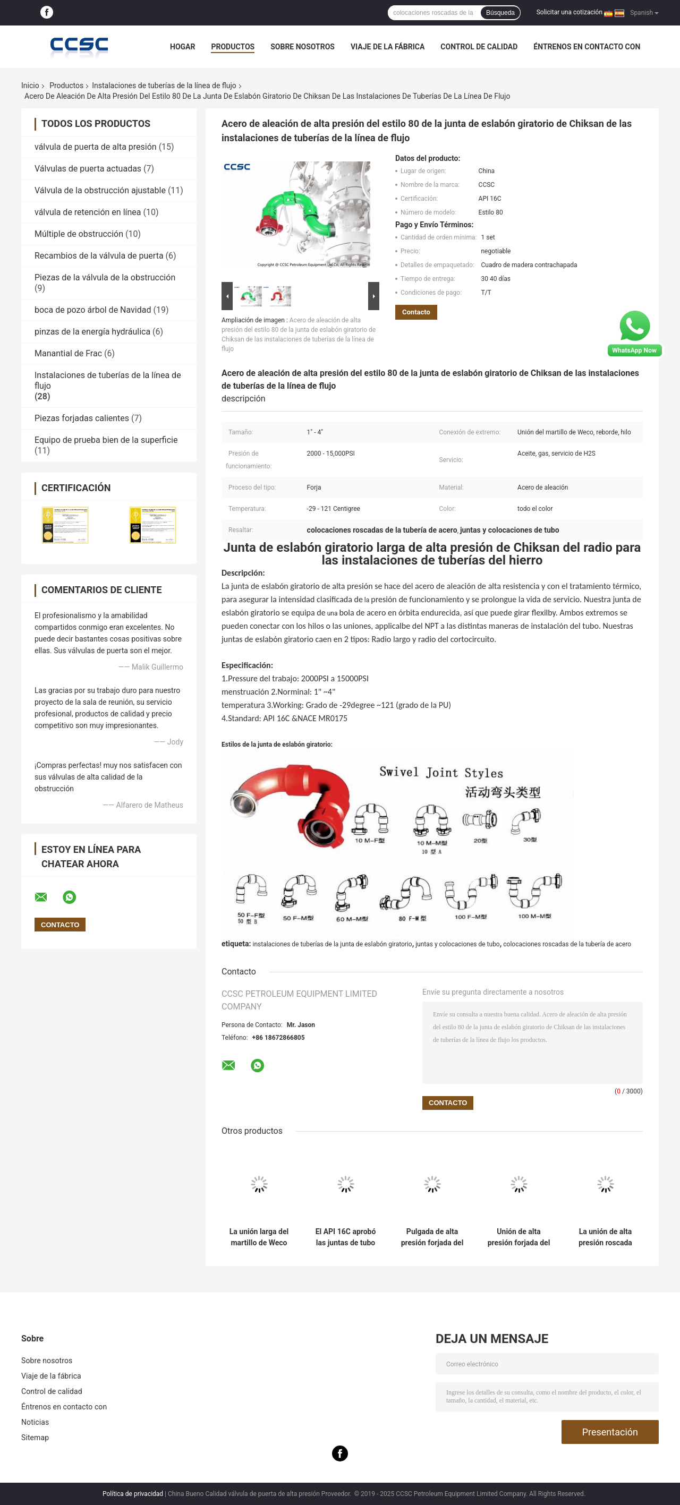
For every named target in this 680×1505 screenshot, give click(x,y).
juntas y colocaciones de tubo (457, 944)
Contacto (416, 312)
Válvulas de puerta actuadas (88, 169)
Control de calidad (478, 46)
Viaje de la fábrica (387, 46)
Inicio (30, 85)
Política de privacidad (133, 1494)
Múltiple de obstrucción (79, 234)
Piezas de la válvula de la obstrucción (105, 277)
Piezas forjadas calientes (82, 418)
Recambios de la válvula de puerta (99, 256)
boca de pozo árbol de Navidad (93, 310)
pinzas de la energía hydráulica (92, 332)
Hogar (182, 46)
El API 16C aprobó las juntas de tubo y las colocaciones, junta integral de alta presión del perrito (345, 1237)
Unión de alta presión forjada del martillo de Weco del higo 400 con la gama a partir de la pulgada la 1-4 (518, 1237)
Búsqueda (500, 12)
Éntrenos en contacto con (586, 46)
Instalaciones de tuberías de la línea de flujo (164, 85)
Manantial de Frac (68, 353)
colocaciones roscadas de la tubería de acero (567, 944)
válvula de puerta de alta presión (96, 147)
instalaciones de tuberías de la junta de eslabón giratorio (332, 944)
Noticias (35, 1422)
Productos (232, 46)
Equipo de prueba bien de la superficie (106, 440)
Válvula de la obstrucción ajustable (100, 190)
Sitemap (35, 1437)
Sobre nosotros (302, 46)
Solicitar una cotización (569, 12)
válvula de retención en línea (88, 212)
